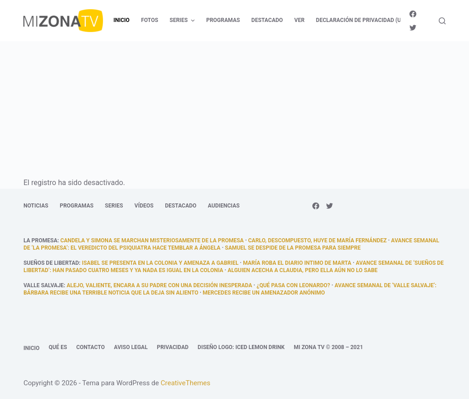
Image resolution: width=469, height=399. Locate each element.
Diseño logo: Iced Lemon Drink (241, 347)
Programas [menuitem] (223, 20)
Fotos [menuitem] (149, 20)
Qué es (58, 347)
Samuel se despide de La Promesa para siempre (292, 248)
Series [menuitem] (183, 20)
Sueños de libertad (51, 263)
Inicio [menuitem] (122, 20)
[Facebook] (412, 14)
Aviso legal (131, 347)
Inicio (31, 348)
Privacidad (172, 347)
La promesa (40, 240)
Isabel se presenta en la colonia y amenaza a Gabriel (160, 263)
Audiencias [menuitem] (224, 205)
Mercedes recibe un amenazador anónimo (264, 293)
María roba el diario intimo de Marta (297, 263)
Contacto (90, 347)
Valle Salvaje (43, 285)
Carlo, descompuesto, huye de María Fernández (317, 240)
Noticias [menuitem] (35, 205)
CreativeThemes (186, 383)
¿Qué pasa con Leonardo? (293, 285)
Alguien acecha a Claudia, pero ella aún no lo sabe (302, 270)
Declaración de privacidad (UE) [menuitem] (361, 20)
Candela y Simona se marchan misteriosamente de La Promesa (152, 240)
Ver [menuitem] (299, 20)
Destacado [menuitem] (267, 20)
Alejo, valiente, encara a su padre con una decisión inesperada (159, 285)
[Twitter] (412, 27)
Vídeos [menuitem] (144, 205)
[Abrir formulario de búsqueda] (442, 20)
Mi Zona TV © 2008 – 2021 (328, 347)
